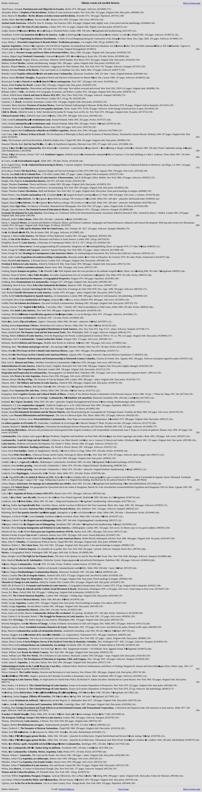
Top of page (123, 789)
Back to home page (191, 3)
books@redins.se (66, 789)
